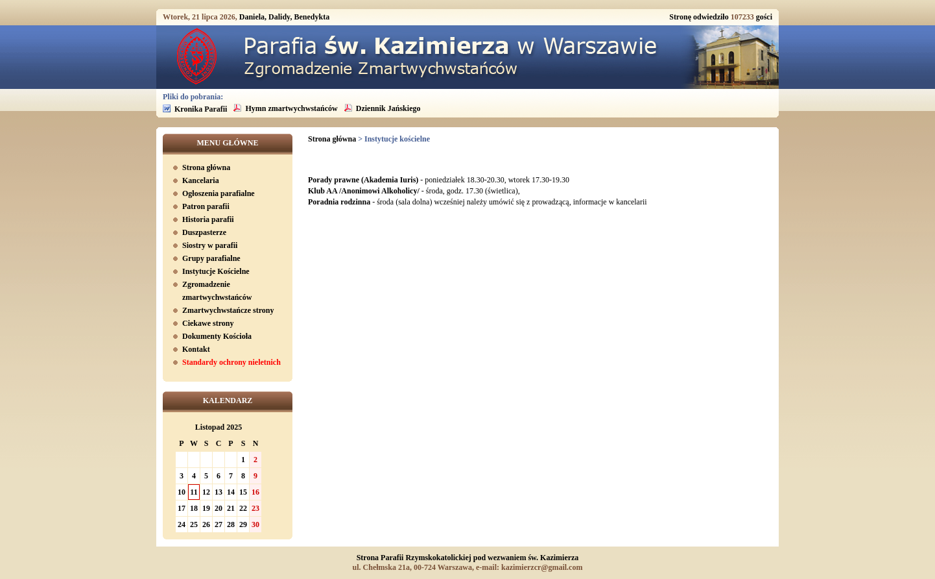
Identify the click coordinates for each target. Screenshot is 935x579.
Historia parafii (208, 219)
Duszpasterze (204, 232)
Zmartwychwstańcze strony (228, 310)
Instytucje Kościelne (216, 271)
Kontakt (196, 349)
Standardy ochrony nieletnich (231, 362)
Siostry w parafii (209, 245)
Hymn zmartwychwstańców (291, 108)
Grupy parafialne (211, 258)
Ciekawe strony (207, 323)
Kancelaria (200, 180)
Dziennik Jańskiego (388, 108)
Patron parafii (206, 206)
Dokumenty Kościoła (217, 336)
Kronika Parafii (200, 109)
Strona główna (206, 167)
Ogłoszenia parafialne (218, 193)
